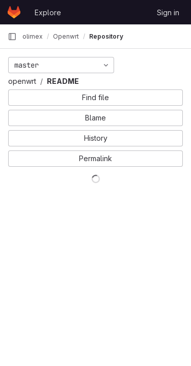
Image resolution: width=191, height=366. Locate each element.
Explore (48, 12)
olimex (32, 36)
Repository (106, 36)
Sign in (168, 12)
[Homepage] (14, 12)
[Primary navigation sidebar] (12, 36)
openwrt (22, 81)
